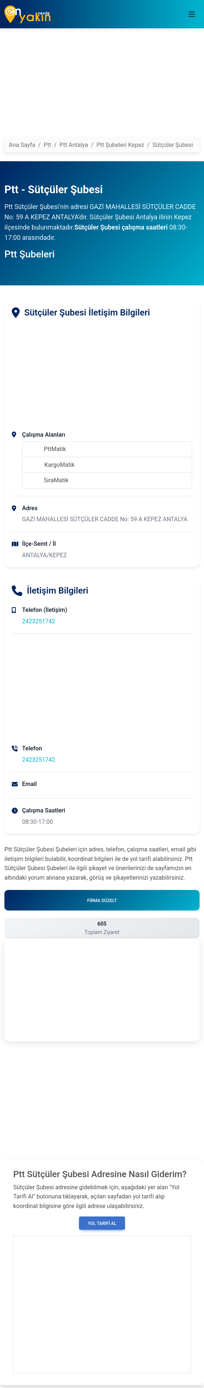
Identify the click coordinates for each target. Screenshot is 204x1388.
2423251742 (38, 621)
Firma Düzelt (102, 900)
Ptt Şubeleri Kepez (120, 144)
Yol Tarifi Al (102, 1223)
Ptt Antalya (74, 144)
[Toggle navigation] (192, 14)
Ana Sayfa (22, 144)
